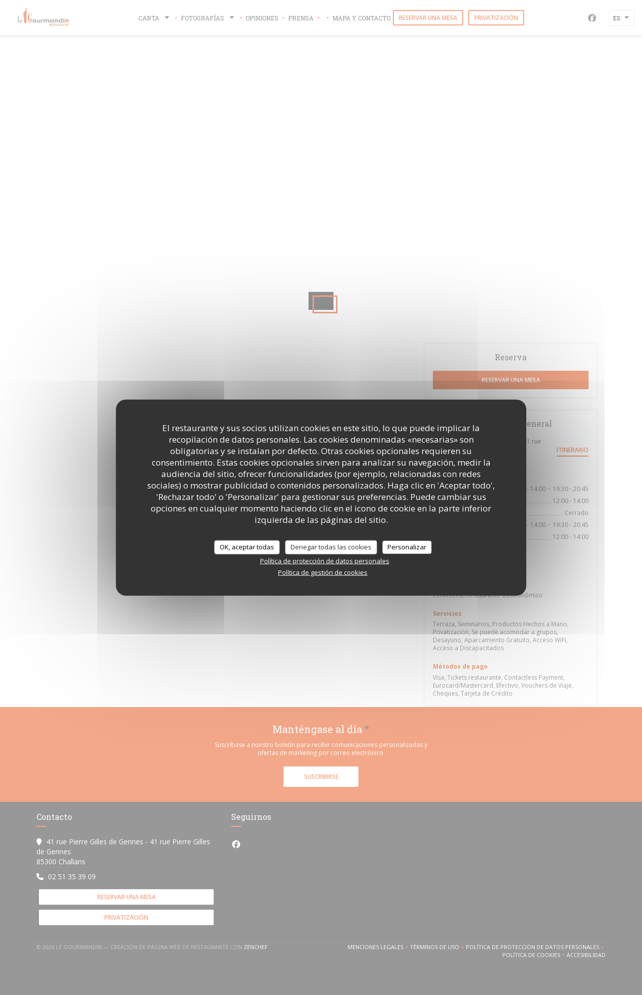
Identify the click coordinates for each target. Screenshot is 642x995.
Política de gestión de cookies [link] (322, 571)
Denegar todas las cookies (331, 546)
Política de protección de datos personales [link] (324, 560)
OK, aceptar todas (247, 546)
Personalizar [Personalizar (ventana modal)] (406, 546)
